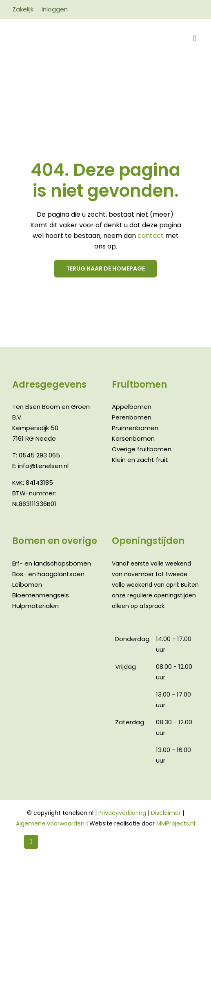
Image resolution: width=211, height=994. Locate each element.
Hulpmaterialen (35, 605)
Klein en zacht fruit (140, 459)
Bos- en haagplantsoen (48, 574)
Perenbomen (131, 417)
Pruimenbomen (135, 428)
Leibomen (27, 584)
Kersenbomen (133, 438)
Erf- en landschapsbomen (51, 563)
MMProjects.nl (175, 823)
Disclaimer (166, 813)
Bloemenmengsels (40, 595)
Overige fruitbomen (141, 449)
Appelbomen (131, 406)
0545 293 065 (39, 455)
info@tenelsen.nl (43, 466)
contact (151, 235)
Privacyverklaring (122, 813)
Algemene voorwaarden (50, 823)
